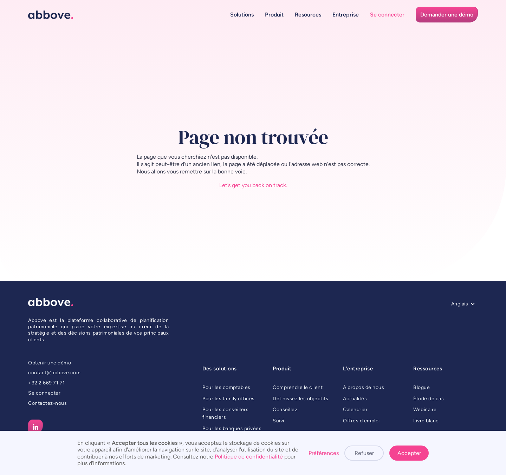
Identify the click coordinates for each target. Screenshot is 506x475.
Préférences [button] (324, 453)
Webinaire (425, 410)
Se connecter (44, 393)
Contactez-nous (47, 403)
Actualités (355, 399)
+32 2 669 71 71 (46, 383)
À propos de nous (363, 387)
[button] (242, 15)
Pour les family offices (228, 399)
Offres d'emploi (361, 421)
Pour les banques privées (231, 428)
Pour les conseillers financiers (225, 413)
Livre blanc (426, 421)
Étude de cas (428, 399)
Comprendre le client (298, 387)
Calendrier (355, 410)
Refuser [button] (364, 453)
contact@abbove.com (54, 373)
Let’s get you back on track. (253, 185)
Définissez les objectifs (300, 399)
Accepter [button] (409, 453)
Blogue (421, 387)
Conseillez (285, 410)
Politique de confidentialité (249, 456)
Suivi (278, 421)
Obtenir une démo (49, 363)
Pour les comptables (226, 387)
